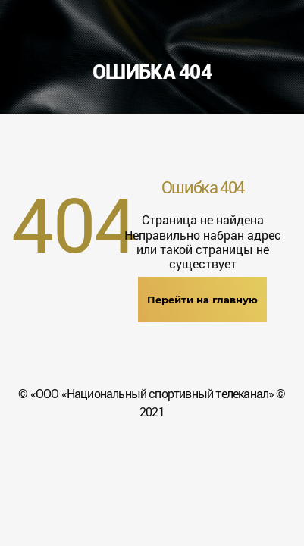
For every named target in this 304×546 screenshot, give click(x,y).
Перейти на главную (202, 299)
